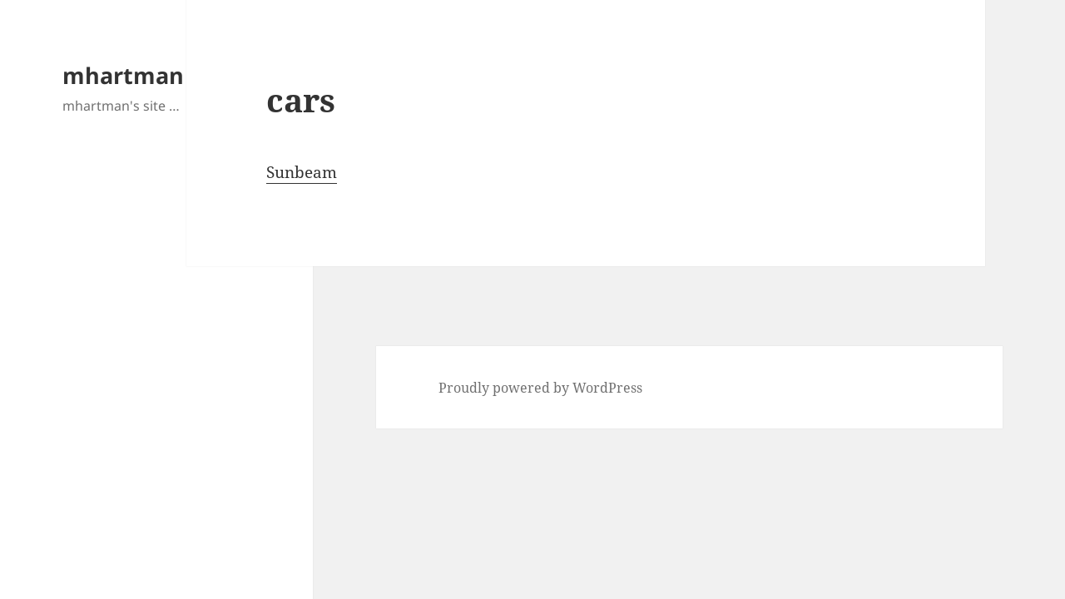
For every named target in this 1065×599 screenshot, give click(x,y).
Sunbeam (301, 172)
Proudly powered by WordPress (540, 388)
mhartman (123, 75)
